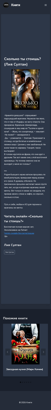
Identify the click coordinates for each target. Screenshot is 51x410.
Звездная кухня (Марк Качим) (24, 369)
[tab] (20, 382)
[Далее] (43, 352)
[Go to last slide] (7, 352)
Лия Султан (9, 252)
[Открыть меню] (45, 5)
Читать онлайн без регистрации (19, 233)
